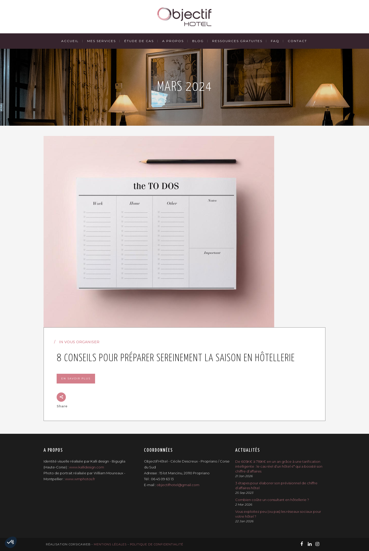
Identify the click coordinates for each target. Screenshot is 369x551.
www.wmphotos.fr (80, 479)
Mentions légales (110, 544)
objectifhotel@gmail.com (178, 485)
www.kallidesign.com (86, 467)
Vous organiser (81, 342)
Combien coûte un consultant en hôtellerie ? (272, 500)
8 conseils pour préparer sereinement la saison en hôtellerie (176, 358)
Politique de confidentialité (156, 544)
